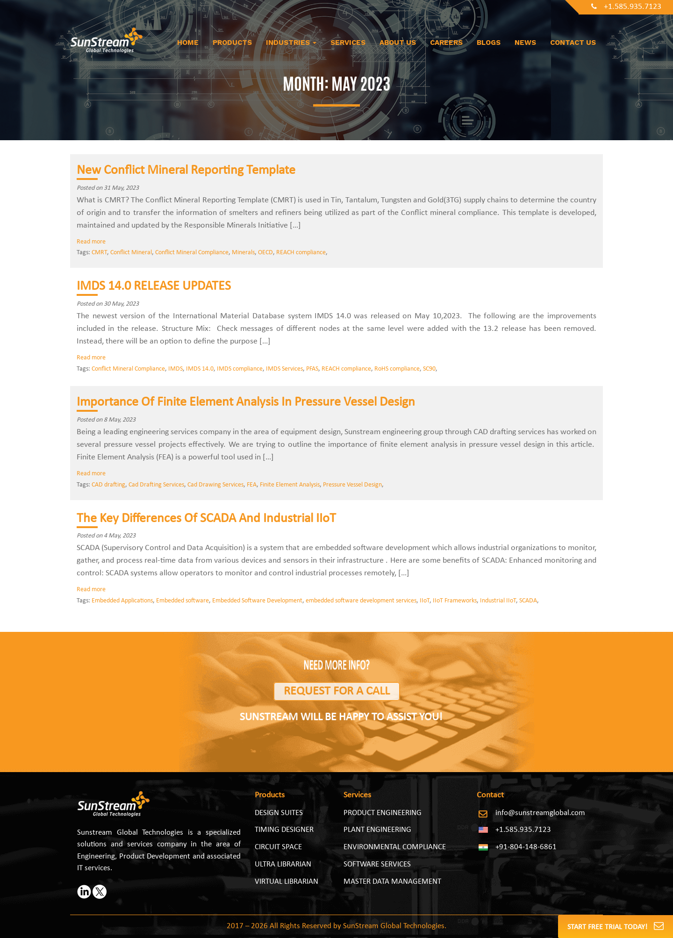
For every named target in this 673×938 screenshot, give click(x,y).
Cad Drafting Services (156, 484)
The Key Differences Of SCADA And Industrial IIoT (206, 518)
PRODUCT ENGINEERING (383, 813)
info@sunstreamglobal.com (540, 813)
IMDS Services (284, 368)
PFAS (312, 368)
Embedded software (182, 600)
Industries (291, 42)
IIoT (425, 600)
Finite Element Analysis (290, 484)
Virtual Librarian (286, 882)
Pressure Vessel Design (352, 484)
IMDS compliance (240, 368)
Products (232, 42)
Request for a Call (337, 691)
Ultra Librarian (283, 864)
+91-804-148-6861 (526, 847)
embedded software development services (361, 600)
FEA (252, 484)
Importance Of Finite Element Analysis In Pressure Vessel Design (246, 402)
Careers (446, 42)
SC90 (429, 368)
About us (397, 42)
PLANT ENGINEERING (377, 830)
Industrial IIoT (498, 600)
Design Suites (279, 813)
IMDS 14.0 (200, 368)
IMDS (175, 368)
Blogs (489, 42)
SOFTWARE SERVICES (377, 864)
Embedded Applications (122, 600)
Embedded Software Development (257, 600)
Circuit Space (278, 847)
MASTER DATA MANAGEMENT (392, 882)
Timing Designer (284, 830)
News (525, 42)
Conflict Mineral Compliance (192, 252)
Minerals (243, 252)
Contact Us (573, 42)
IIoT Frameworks (455, 600)
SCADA (528, 600)
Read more (91, 241)
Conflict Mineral (131, 252)
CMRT (99, 252)
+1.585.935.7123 (626, 6)
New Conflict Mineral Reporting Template (186, 170)
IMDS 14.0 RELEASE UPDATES (154, 286)
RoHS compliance (397, 368)
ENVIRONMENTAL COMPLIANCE (395, 847)
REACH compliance (301, 252)
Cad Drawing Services (215, 484)
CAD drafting (108, 484)
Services (347, 42)
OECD (265, 252)
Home (188, 42)
